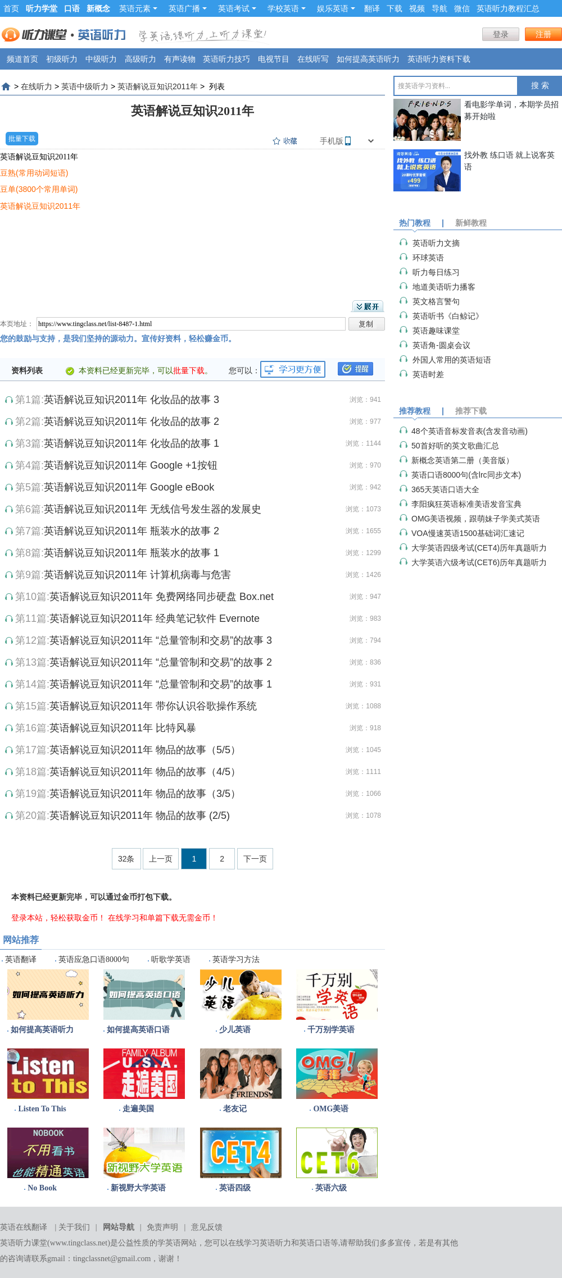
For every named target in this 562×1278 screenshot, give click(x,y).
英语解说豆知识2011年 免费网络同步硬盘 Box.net (161, 596)
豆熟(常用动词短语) (34, 172)
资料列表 (27, 370)
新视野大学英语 (138, 1188)
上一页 (161, 858)
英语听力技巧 (226, 58)
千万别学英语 (331, 1029)
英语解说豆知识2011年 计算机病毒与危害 (137, 574)
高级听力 (140, 58)
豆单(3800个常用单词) (39, 189)
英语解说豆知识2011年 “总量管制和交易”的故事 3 (160, 640)
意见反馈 (207, 1227)
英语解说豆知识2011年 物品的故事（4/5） (145, 771)
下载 (394, 8)
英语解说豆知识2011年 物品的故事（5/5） (145, 749)
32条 (126, 858)
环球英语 (428, 257)
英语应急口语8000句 (93, 959)
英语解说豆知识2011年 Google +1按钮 (130, 465)
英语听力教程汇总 (508, 8)
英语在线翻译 (23, 1227)
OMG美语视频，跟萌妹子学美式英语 (475, 518)
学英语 (169, 1243)
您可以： (244, 370)
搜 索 (540, 85)
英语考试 (237, 8)
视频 (417, 8)
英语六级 (331, 1188)
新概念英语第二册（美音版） (462, 460)
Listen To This (42, 1109)
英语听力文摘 (436, 243)
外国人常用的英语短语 (452, 359)
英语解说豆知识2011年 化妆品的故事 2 (131, 421)
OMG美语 (330, 1109)
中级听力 (101, 58)
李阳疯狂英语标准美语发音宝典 (466, 504)
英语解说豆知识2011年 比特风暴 (122, 728)
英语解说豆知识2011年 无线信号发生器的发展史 (152, 509)
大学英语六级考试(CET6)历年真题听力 (479, 562)
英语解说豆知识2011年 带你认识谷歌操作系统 (153, 706)
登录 (501, 34)
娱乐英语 (336, 8)
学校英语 (287, 8)
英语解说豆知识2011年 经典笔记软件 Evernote (154, 618)
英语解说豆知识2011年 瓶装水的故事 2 (131, 531)
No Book (42, 1188)
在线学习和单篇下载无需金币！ (163, 917)
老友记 (235, 1109)
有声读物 (180, 58)
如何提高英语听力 (368, 58)
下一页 (255, 858)
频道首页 (22, 58)
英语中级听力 (84, 86)
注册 (543, 34)
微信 (462, 8)
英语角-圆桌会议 (441, 345)
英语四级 (235, 1188)
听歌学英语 (171, 959)
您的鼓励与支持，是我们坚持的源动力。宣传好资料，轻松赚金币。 (118, 338)
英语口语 (314, 1243)
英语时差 (428, 374)
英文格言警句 (436, 301)
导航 (439, 8)
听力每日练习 (436, 272)
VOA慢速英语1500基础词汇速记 (467, 533)
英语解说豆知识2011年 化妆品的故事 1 (131, 443)
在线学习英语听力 (259, 1243)
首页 (11, 8)
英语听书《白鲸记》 (448, 316)
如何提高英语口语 (138, 1029)
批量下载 (21, 139)
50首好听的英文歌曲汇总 (455, 445)
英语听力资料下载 (438, 58)
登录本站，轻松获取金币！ (58, 917)
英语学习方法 (236, 959)
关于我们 (74, 1227)
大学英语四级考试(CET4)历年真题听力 (479, 547)
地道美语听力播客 (444, 286)
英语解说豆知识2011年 (157, 86)
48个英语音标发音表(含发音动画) (469, 431)
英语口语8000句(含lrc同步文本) (466, 474)
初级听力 (62, 58)
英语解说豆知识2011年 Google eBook (129, 487)
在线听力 (36, 86)
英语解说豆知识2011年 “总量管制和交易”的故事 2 (160, 662)
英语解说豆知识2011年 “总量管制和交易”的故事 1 (160, 684)
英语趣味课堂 (436, 330)
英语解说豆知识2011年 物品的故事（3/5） (145, 793)
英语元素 (138, 8)
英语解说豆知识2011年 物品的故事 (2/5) (139, 815)
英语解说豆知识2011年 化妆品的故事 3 (131, 399)
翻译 (372, 8)
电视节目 (273, 58)
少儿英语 (235, 1029)
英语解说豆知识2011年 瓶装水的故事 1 (131, 552)
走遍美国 (138, 1109)
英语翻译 (21, 959)
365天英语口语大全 (445, 489)
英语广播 (188, 8)
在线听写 (313, 58)
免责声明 (162, 1227)
